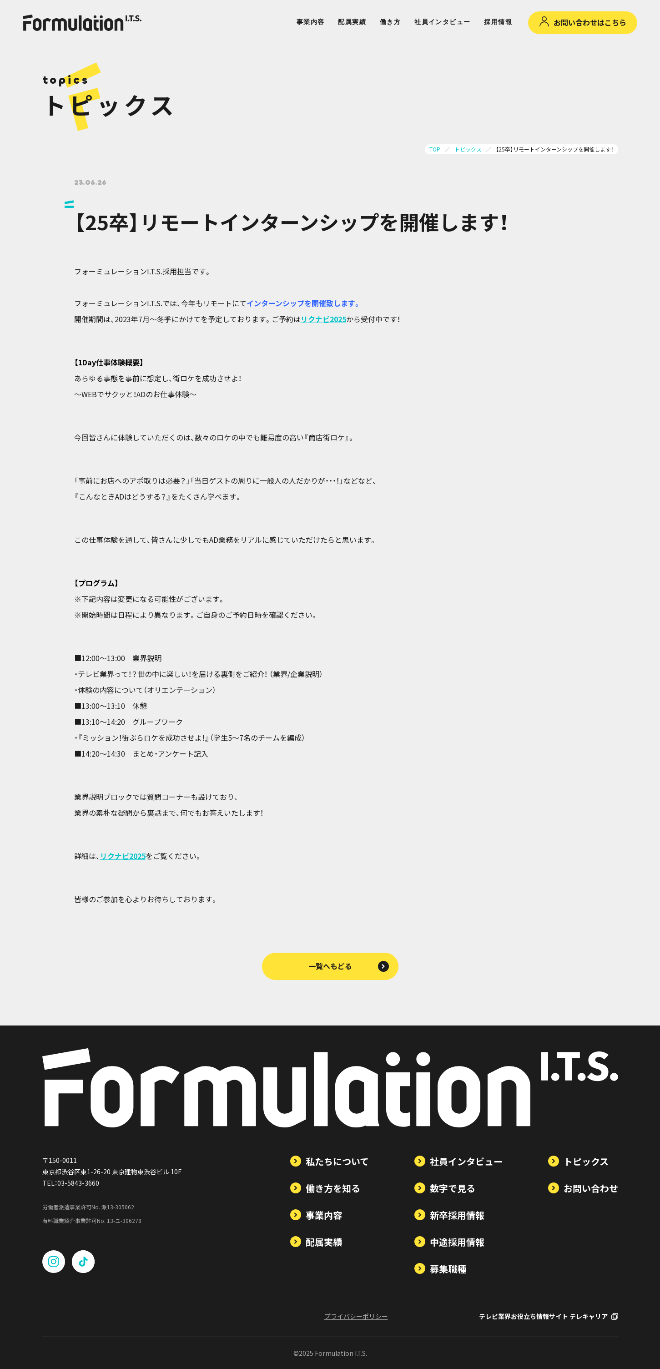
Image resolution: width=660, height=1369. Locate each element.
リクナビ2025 (323, 318)
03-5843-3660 (78, 1182)
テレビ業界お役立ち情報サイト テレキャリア (548, 1316)
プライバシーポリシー (356, 1316)
